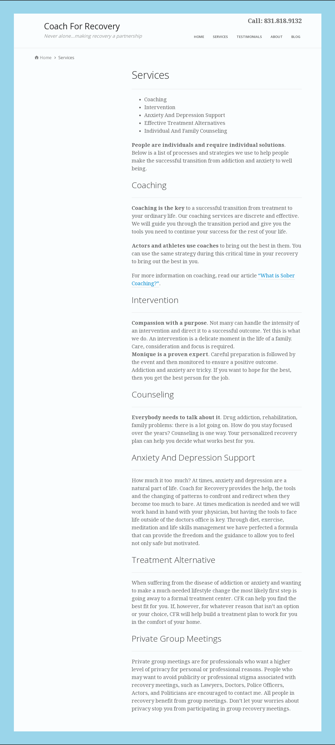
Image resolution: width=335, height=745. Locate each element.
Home (199, 36)
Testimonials (249, 36)
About (277, 36)
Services (220, 36)
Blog (295, 36)
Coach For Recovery (82, 26)
